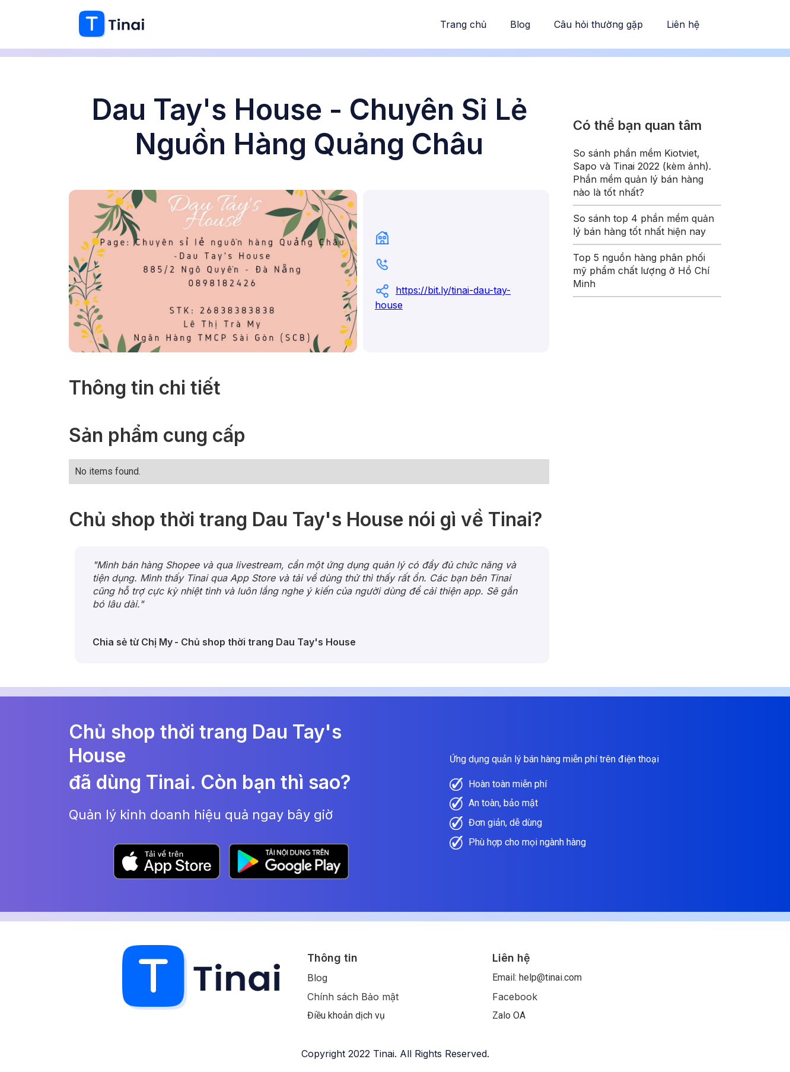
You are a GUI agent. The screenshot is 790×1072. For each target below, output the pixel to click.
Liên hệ (683, 24)
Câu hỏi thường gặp (598, 24)
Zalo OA (508, 1015)
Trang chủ (463, 24)
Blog (520, 24)
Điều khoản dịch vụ (346, 1015)
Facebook (514, 997)
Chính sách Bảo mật (353, 997)
